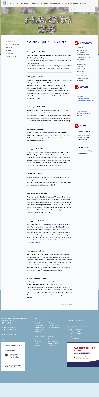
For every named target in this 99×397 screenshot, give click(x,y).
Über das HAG (13, 3)
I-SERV (79, 62)
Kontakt (83, 3)
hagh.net (4, 339)
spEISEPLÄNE (81, 71)
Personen (44, 3)
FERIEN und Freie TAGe (83, 57)
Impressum (79, 321)
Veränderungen (53, 341)
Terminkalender (82, 76)
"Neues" (42, 292)
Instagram (80, 59)
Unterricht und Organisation (39, 328)
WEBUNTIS (80, 80)
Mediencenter (11, 56)
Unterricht (25, 3)
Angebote (35, 3)
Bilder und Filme (82, 50)
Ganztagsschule (56, 3)
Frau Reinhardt (50, 237)
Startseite (80, 73)
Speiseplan (38, 339)
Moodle (36, 343)
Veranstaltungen (71, 3)
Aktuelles (10, 48)
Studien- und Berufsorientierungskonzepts (41, 265)
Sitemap (37, 346)
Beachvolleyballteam (47, 152)
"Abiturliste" (31, 292)
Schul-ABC (10, 53)
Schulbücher (81, 69)
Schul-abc (80, 66)
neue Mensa (52, 224)
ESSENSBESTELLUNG (83, 55)
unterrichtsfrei (81, 137)
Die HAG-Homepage (12, 45)
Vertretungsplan (83, 78)
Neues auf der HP (82, 64)
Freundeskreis (38, 341)
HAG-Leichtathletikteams (48, 133)
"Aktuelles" (65, 290)
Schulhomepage (66, 80)
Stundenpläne (52, 346)
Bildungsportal (82, 52)
